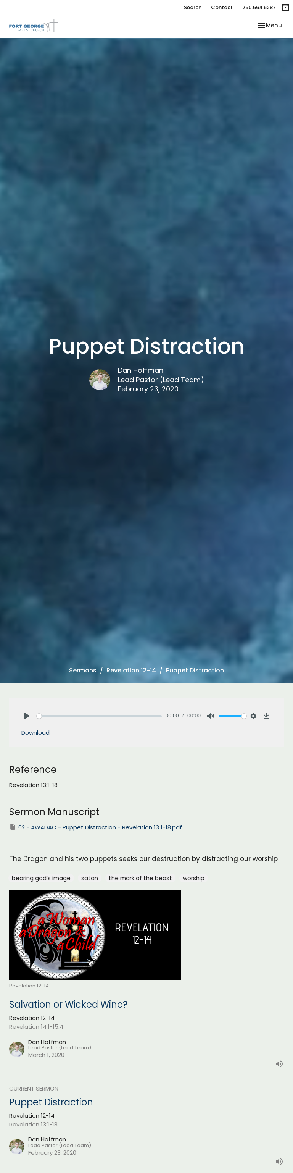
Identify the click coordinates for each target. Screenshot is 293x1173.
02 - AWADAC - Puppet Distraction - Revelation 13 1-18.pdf (95, 827)
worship (193, 878)
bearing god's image (41, 878)
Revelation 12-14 (131, 670)
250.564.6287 (259, 7)
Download (35, 733)
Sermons (83, 670)
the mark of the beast (140, 878)
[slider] (99, 716)
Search (192, 7)
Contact (222, 7)
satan (89, 878)
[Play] (27, 716)
